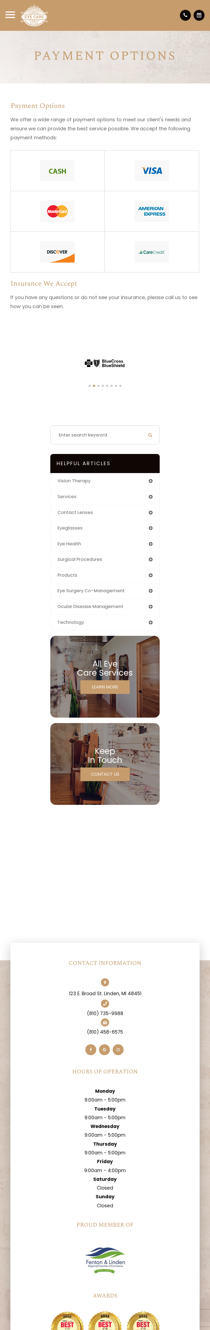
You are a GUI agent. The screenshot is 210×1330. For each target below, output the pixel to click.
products (67, 575)
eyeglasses (70, 528)
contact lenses (75, 512)
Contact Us (105, 774)
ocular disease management (90, 606)
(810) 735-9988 (105, 1013)
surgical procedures (79, 559)
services (67, 497)
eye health (69, 544)
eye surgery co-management (91, 591)
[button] (90, 386)
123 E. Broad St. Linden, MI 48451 (105, 993)
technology (70, 622)
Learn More (105, 687)
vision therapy (74, 481)
